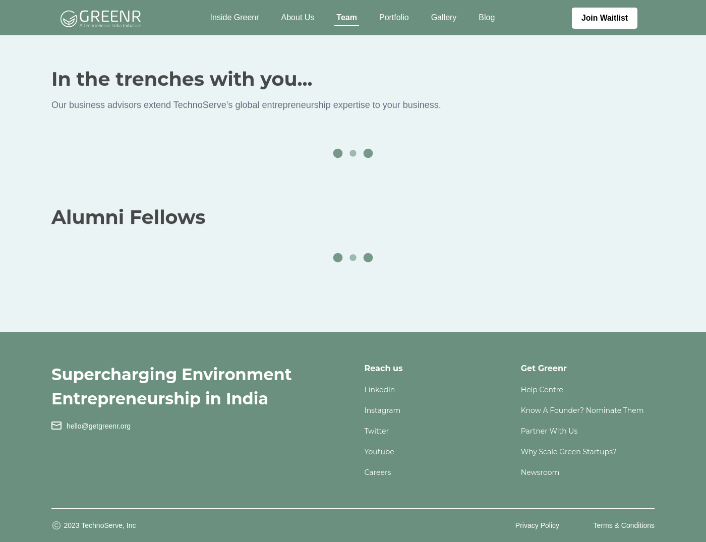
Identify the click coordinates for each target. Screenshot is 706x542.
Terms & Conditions (624, 525)
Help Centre (542, 389)
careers (378, 472)
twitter (377, 431)
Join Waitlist (604, 18)
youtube (379, 451)
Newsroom (540, 472)
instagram (383, 410)
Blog (487, 17)
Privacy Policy (537, 525)
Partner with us (549, 431)
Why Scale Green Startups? (569, 451)
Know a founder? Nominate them (582, 410)
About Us (298, 17)
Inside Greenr (234, 17)
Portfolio (394, 17)
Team (346, 17)
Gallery (444, 17)
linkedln (380, 389)
